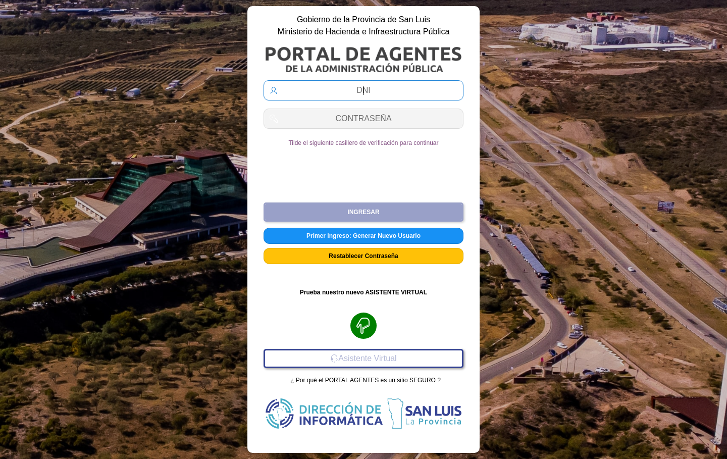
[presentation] (363, 170)
